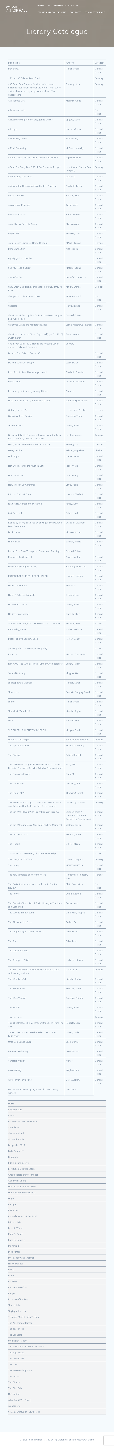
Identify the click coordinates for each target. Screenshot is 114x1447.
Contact (75, 12)
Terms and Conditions (51, 12)
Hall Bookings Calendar (63, 5)
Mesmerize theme (85, 1439)
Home (40, 5)
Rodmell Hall (16, 9)
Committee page (94, 12)
